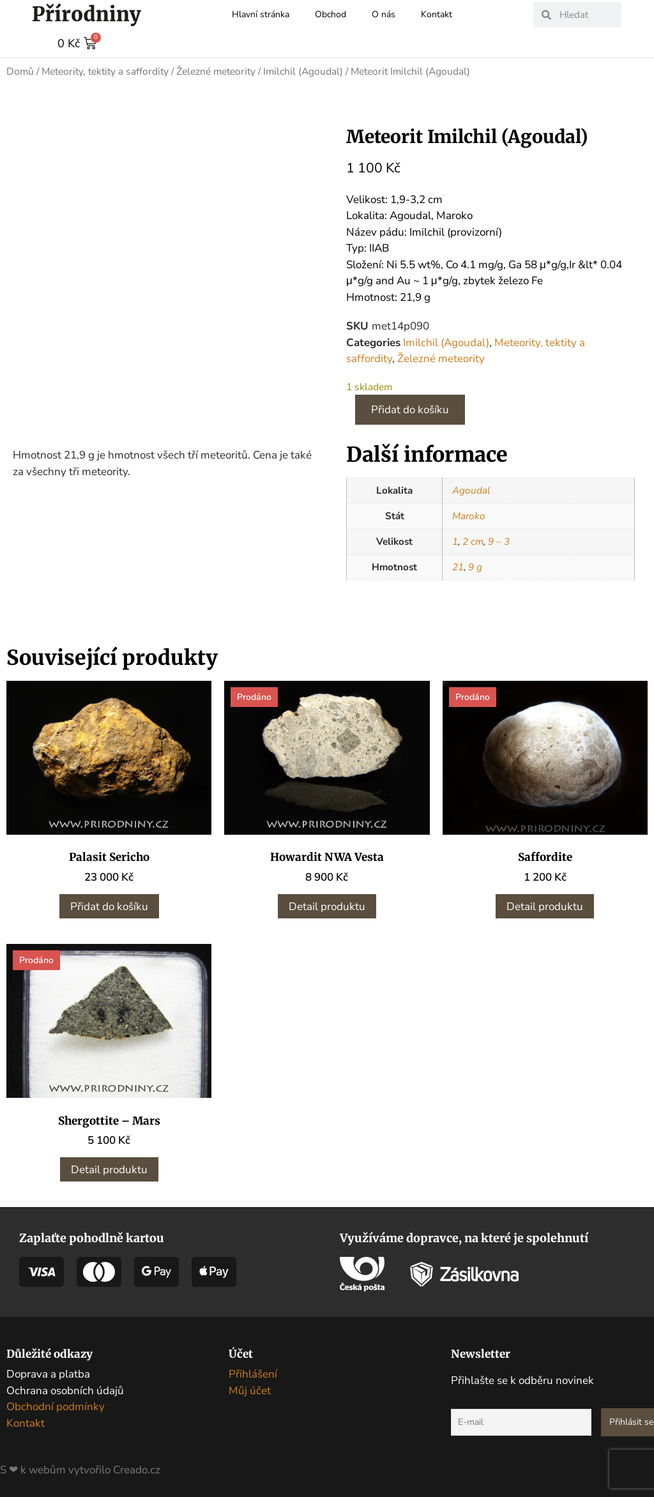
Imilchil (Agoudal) (303, 71)
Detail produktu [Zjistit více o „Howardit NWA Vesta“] (327, 906)
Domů (20, 71)
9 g (475, 566)
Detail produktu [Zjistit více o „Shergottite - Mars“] (109, 1169)
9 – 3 (499, 541)
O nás (383, 14)
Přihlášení (253, 1373)
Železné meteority (215, 71)
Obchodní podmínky (55, 1406)
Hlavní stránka (260, 14)
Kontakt (436, 14)
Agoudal (471, 489)
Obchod (330, 14)
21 (458, 566)
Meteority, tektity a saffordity (105, 71)
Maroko (468, 515)
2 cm (472, 541)
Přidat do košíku (410, 409)
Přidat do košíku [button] (109, 906)
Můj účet (250, 1390)
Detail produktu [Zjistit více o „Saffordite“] (544, 906)
